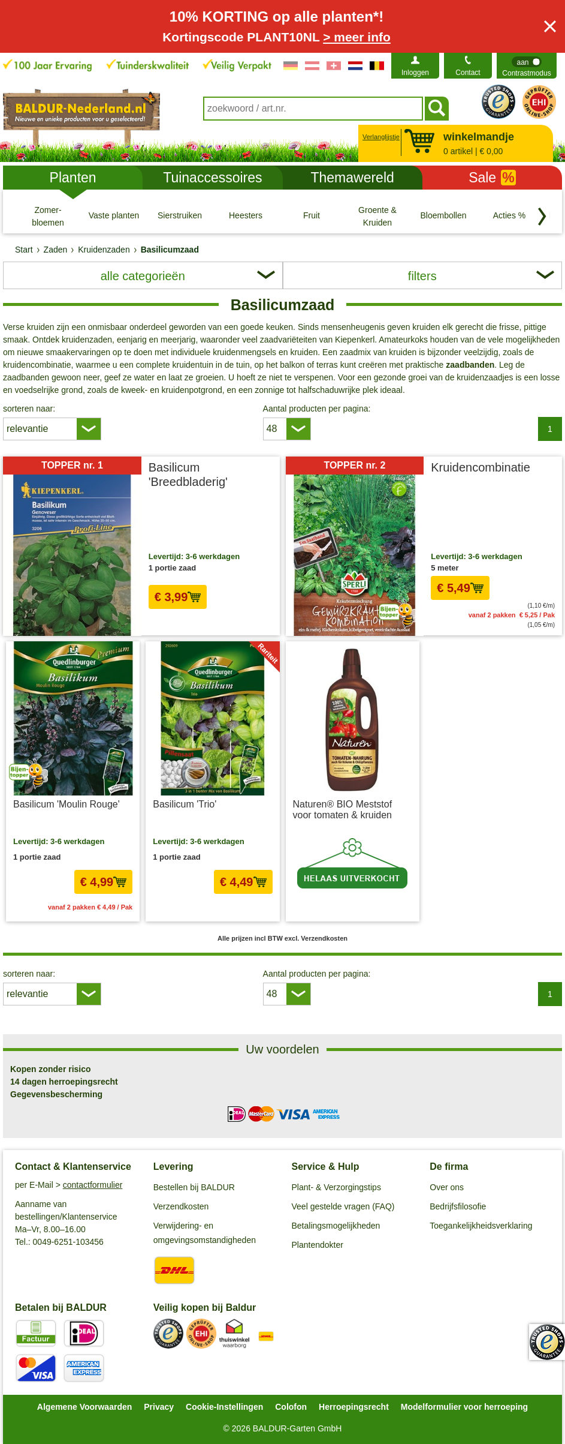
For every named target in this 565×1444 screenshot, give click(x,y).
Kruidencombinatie (480, 467)
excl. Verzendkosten (240, 620)
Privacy (159, 1407)
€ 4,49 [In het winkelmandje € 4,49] (243, 881)
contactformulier (93, 1185)
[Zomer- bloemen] (48, 216)
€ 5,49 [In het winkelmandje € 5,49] (460, 588)
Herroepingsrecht (354, 1407)
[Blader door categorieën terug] (542, 217)
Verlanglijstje (379, 136)
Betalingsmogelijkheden (336, 1225)
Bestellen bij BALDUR (194, 1187)
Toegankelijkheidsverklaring (481, 1225)
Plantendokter (317, 1245)
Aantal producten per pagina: (317, 408)
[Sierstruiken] (180, 216)
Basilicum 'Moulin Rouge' (66, 804)
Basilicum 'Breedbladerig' (188, 474)
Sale (492, 177)
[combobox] (313, 109)
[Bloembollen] (443, 216)
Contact (467, 72)
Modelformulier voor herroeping (464, 1407)
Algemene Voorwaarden (84, 1407)
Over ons (447, 1187)
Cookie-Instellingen (224, 1407)
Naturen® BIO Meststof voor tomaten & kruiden (342, 809)
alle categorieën (143, 276)
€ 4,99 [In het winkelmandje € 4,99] (103, 881)
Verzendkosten (181, 1206)
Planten (73, 177)
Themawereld (352, 177)
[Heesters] (246, 216)
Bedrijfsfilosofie (458, 1206)
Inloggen (415, 72)
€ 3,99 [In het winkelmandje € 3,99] (178, 597)
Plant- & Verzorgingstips (336, 1187)
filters (422, 276)
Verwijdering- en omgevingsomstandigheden (204, 1233)
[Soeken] (437, 109)
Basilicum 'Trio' (184, 804)
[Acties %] (509, 216)
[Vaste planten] (114, 216)
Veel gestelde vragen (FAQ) (343, 1206)
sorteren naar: (29, 408)
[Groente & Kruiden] (377, 216)
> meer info (357, 37)
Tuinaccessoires (212, 177)
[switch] (527, 66)
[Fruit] (312, 216)
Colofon (291, 1407)
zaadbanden (470, 365)
